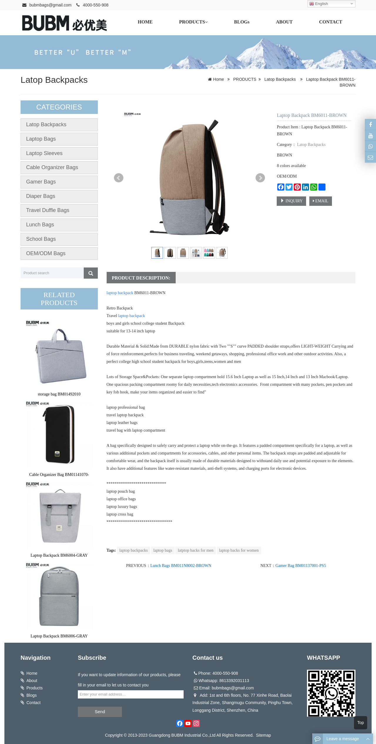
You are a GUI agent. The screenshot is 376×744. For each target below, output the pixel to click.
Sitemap (263, 735)
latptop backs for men (196, 550)
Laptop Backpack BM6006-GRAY (59, 636)
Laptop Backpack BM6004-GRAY (59, 555)
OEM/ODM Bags (46, 253)
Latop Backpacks (54, 80)
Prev (118, 178)
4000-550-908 (95, 5)
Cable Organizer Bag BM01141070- (59, 474)
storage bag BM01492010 (59, 394)
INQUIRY (291, 200)
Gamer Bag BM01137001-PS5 (301, 565)
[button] (206, 22)
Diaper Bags (40, 196)
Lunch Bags (40, 225)
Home (218, 79)
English (318, 3)
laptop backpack (120, 293)
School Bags (41, 239)
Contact (33, 702)
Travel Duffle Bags (47, 210)
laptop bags (162, 550)
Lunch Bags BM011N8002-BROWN (181, 565)
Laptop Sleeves (44, 153)
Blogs (31, 695)
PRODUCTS (244, 79)
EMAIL (320, 201)
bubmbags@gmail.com (50, 5)
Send (100, 711)
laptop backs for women (239, 550)
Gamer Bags (41, 182)
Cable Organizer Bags (52, 167)
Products (34, 688)
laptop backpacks (133, 550)
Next (260, 178)
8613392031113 (234, 680)
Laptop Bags (41, 139)
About (31, 680)
